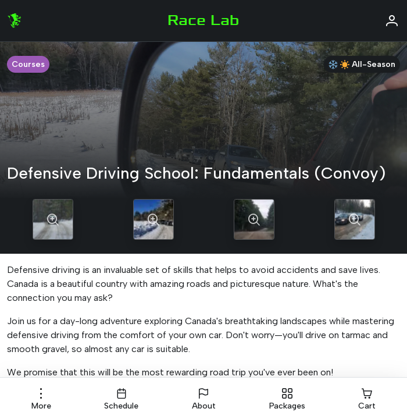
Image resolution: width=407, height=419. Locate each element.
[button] (41, 399)
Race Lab (203, 20)
